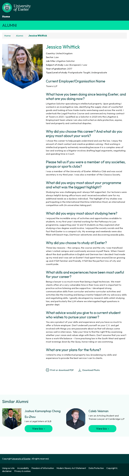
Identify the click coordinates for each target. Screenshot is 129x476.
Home (6, 16)
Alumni (9, 25)
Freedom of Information (42, 468)
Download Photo (89, 370)
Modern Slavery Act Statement (71, 468)
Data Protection (96, 468)
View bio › (38, 428)
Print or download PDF (60, 370)
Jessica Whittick (37, 35)
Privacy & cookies (22, 471)
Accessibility (23, 468)
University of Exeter (21, 458)
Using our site (8, 468)
